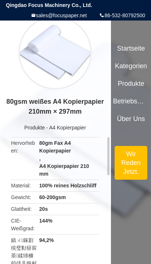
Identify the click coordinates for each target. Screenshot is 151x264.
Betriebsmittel (131, 101)
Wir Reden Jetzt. (131, 162)
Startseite (131, 48)
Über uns (131, 118)
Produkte (34, 128)
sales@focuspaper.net (61, 15)
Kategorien (131, 66)
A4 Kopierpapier (67, 128)
